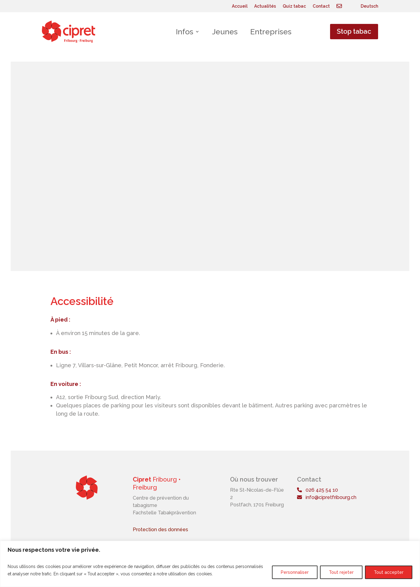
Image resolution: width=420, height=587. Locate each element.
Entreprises (271, 31)
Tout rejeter (341, 572)
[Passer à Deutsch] (369, 7)
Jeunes (225, 31)
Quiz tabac (294, 6)
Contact (321, 6)
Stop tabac (354, 31)
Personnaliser (295, 572)
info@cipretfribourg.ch (326, 497)
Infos (184, 31)
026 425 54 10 (317, 490)
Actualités (265, 6)
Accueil (239, 6)
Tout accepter (388, 572)
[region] (210, 564)
